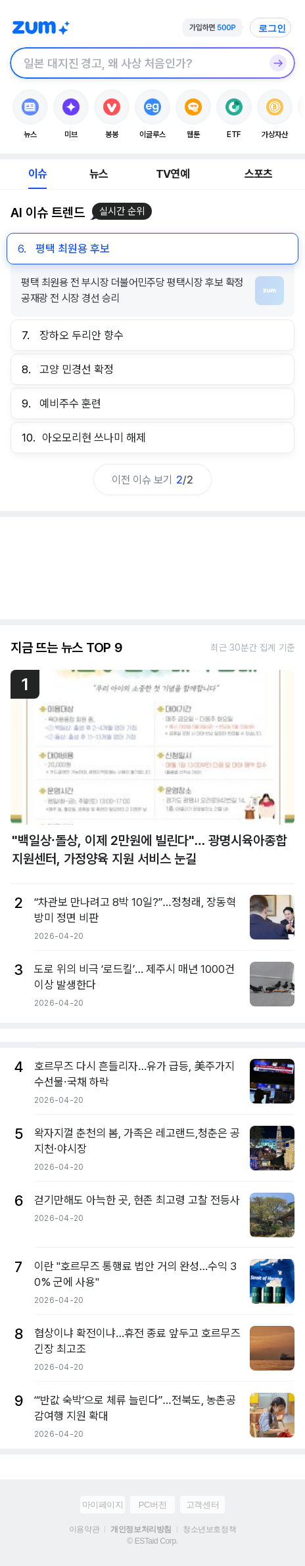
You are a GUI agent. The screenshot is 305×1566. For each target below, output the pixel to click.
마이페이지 (103, 1505)
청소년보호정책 (209, 1529)
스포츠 (259, 173)
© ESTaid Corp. (152, 1541)
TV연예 (172, 173)
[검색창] (135, 63)
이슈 (37, 173)
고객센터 (202, 1505)
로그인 (272, 28)
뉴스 (98, 173)
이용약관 (84, 1529)
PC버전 (152, 1505)
